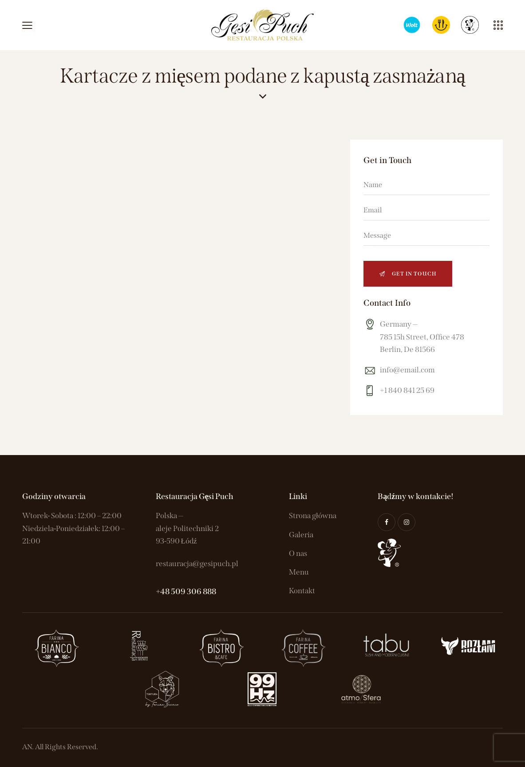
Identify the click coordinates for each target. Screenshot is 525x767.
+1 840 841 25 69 (407, 390)
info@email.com (407, 370)
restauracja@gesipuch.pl (197, 563)
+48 (163, 591)
